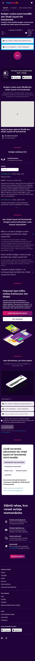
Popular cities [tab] (8, 470)
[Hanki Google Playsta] (16, 77)
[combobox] (3, 33)
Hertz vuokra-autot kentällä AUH (13, 490)
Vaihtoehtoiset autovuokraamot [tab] (14, 462)
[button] (3, 3)
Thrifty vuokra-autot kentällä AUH (13, 488)
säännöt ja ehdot (20, 430)
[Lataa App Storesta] (27, 77)
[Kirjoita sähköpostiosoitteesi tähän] (19, 414)
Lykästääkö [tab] (7, 475)
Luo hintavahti (13, 548)
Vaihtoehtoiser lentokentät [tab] (12, 466)
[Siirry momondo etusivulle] (12, 3)
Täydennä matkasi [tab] (21, 470)
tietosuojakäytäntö (5, 432)
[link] (17, 313)
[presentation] (27, 77)
